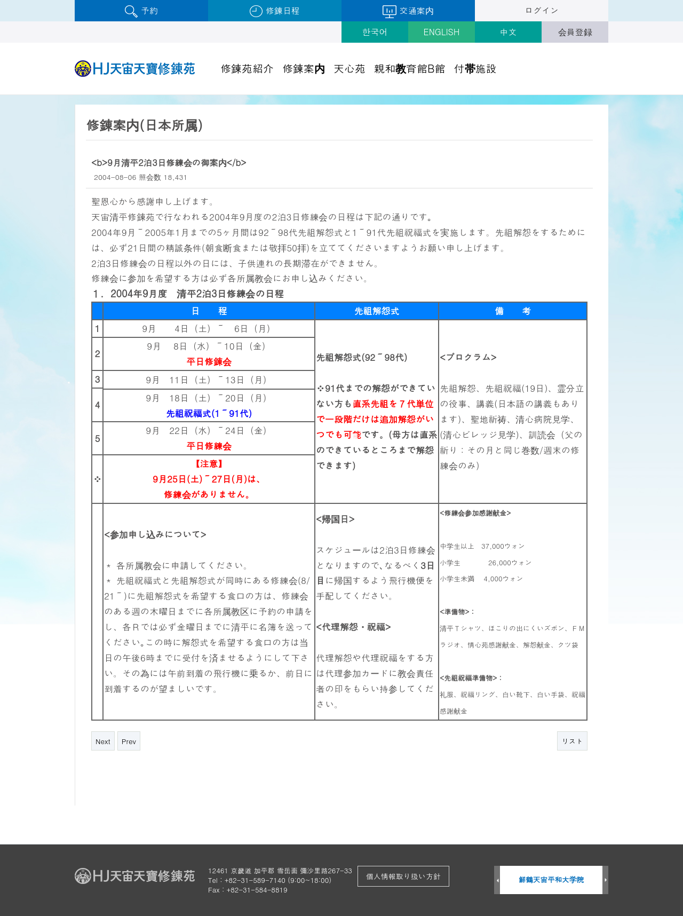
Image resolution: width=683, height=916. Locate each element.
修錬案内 (303, 68)
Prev (129, 741)
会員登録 (575, 32)
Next (103, 741)
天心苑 (349, 68)
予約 (141, 11)
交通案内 (408, 11)
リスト (572, 741)
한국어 (375, 32)
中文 (508, 32)
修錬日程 (274, 11)
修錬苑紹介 (247, 68)
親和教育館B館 (410, 68)
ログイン (542, 10)
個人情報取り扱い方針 (403, 876)
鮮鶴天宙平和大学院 (551, 879)
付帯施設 (475, 68)
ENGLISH (442, 32)
